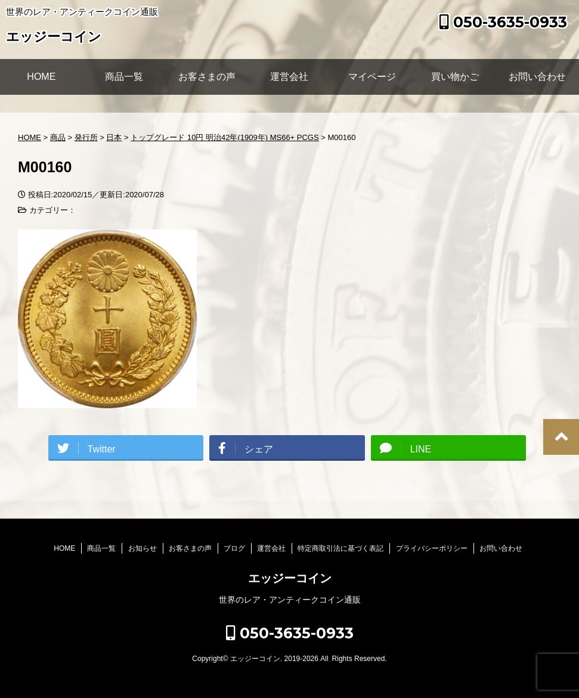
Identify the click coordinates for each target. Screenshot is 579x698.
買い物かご (455, 77)
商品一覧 (124, 77)
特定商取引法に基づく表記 (340, 548)
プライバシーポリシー (431, 548)
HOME (41, 77)
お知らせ (142, 548)
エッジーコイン (53, 38)
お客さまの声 (207, 77)
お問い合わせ (537, 77)
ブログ (234, 548)
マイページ (372, 77)
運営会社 (289, 77)
